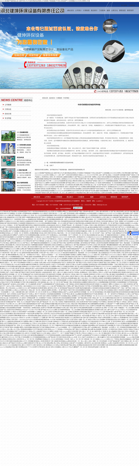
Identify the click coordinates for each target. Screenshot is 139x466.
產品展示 (94, 10)
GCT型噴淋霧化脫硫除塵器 (24, 145)
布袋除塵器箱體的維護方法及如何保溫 (61, 162)
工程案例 (102, 10)
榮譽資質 (122, 10)
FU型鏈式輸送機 (22, 170)
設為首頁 (132, 5)
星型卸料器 (20, 157)
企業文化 (114, 10)
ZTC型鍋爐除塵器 (22, 132)
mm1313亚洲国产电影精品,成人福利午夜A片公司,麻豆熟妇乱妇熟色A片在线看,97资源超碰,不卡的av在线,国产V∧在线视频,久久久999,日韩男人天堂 (45, 1)
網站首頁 (70, 10)
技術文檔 (8, 114)
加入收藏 (124, 5)
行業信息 (8, 109)
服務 (108, 10)
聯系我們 (130, 10)
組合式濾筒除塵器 (22, 182)
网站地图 (128, 173)
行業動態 (86, 10)
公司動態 (8, 105)
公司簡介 (78, 10)
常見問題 (8, 118)
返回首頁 (52, 98)
